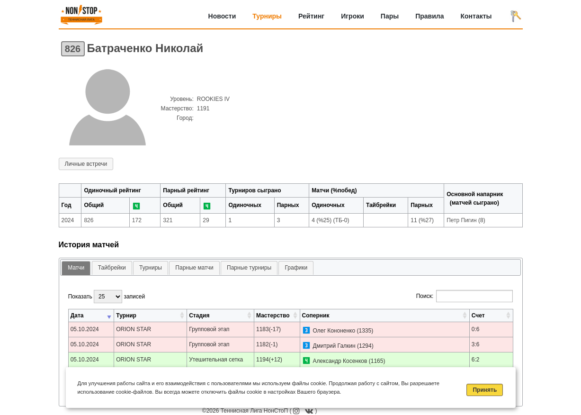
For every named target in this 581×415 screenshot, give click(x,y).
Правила (429, 16)
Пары (390, 16)
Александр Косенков (340, 361)
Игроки (352, 16)
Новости (222, 16)
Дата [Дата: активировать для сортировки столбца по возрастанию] (77, 315)
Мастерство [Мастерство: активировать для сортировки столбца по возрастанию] (272, 315)
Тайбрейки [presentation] (112, 267)
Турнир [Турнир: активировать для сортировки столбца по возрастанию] (126, 315)
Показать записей (106, 296)
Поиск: (464, 296)
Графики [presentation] (296, 267)
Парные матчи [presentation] (194, 267)
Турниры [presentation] (150, 267)
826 (72, 49)
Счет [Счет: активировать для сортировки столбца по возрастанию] (478, 315)
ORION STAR (133, 329)
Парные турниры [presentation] (249, 267)
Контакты (476, 16)
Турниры (267, 16)
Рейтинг (311, 16)
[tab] (76, 268)
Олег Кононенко (334, 330)
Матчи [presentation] (76, 267)
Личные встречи (86, 164)
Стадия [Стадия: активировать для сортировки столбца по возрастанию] (199, 315)
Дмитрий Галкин (334, 346)
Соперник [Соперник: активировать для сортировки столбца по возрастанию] (316, 315)
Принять (485, 390)
